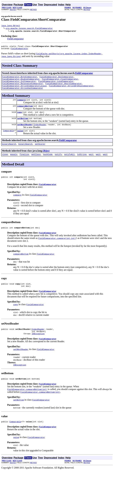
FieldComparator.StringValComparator (22, 92)
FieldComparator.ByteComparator (19, 78)
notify (58, 162)
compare (21, 104)
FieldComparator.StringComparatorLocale (24, 89)
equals (13, 162)
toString (81, 162)
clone (5, 162)
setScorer (40, 151)
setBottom (22, 124)
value (20, 137)
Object (46, 158)
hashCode (47, 162)
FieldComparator (15, 39)
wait (91, 162)
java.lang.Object (10, 26)
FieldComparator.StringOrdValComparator (71, 89)
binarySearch (9, 151)
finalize (24, 162)
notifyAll (69, 162)
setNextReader (24, 131)
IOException (38, 345)
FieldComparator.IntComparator (19, 84)
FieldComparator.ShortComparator (63, 86)
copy (19, 117)
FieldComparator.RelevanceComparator (22, 86)
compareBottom (24, 111)
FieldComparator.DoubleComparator (21, 81)
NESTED (13, 9)
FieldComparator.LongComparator (56, 84)
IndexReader (40, 131)
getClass (36, 162)
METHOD (33, 9)
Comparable (8, 137)
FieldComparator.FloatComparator (60, 81)
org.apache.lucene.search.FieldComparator (29, 28)
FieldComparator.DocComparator (57, 78)
